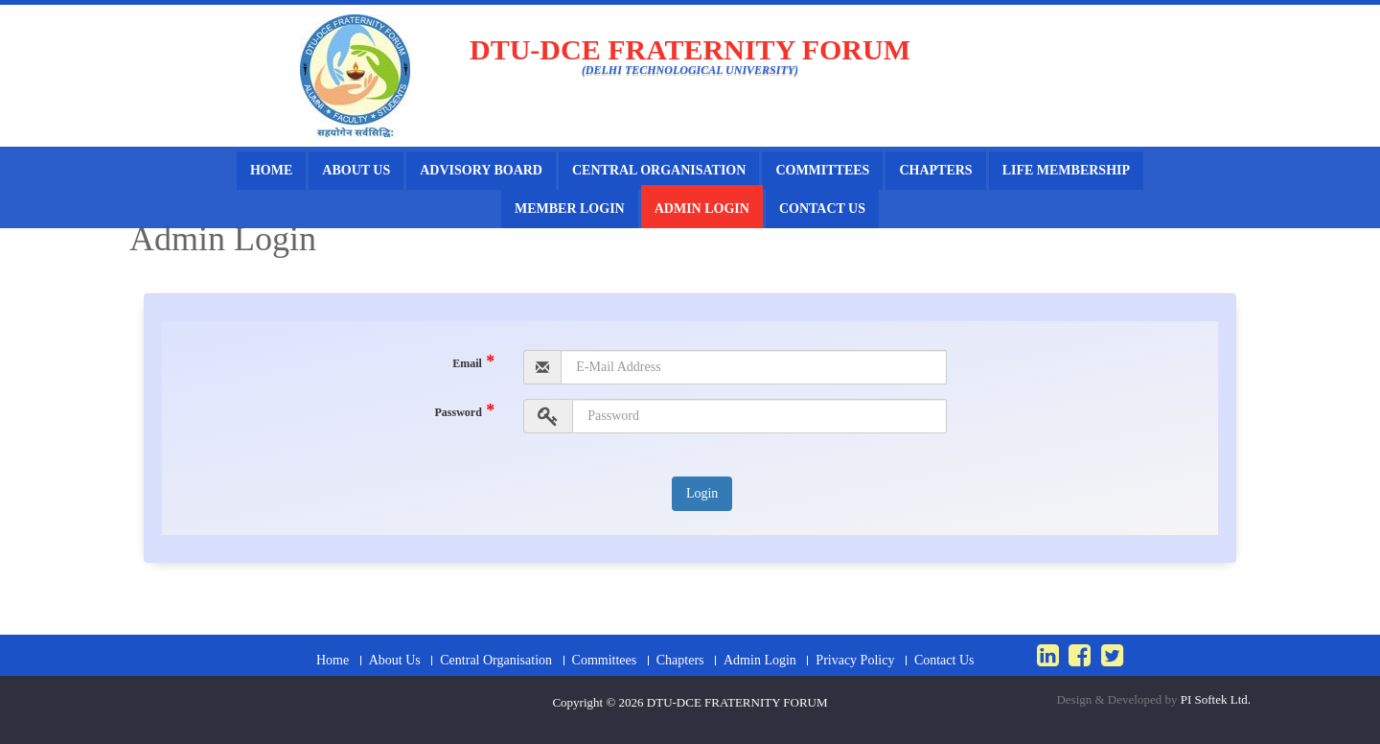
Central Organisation (659, 170)
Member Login (570, 208)
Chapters (935, 170)
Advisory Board (481, 170)
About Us (356, 170)
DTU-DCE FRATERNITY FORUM (737, 702)
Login (702, 493)
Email (473, 361)
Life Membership (1066, 170)
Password (464, 410)
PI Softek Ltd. (1216, 699)
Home (271, 170)
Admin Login (702, 208)
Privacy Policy (855, 660)
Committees (822, 170)
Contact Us (822, 208)
